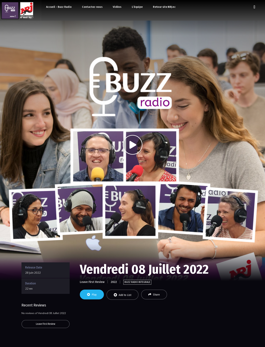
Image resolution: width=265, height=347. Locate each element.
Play (92, 294)
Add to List (122, 295)
